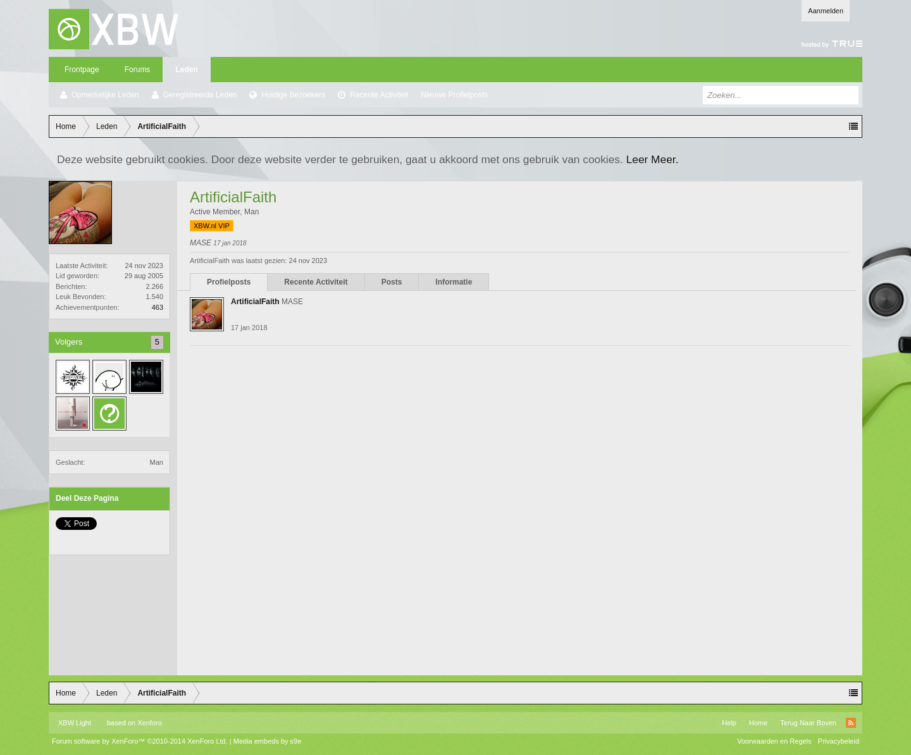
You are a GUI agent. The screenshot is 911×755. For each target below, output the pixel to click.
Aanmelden (825, 11)
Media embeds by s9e (267, 741)
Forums (138, 69)
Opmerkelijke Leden (105, 94)
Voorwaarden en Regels (774, 741)
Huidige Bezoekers (293, 94)
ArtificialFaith (255, 301)
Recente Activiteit (379, 94)
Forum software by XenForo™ (140, 741)
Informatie (453, 282)
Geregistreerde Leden (200, 94)
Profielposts (229, 282)
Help (729, 723)
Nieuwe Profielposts (454, 94)
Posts (391, 282)
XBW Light (74, 723)
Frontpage (82, 69)
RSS (851, 723)
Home (758, 723)
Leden (186, 69)
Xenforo (149, 723)
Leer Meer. (652, 159)
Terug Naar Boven (808, 723)
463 (157, 307)
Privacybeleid (838, 741)
